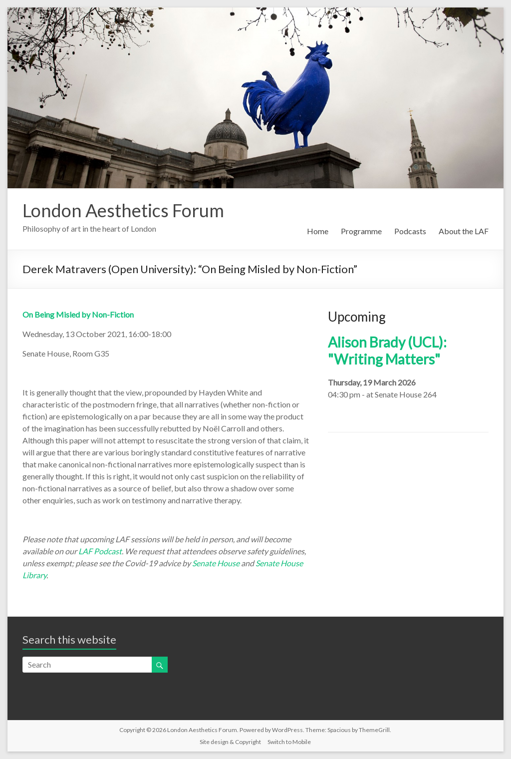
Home (317, 231)
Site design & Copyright (230, 742)
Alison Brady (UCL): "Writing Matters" (387, 351)
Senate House (216, 563)
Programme (361, 231)
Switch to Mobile (289, 742)
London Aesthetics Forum (123, 210)
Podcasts (410, 231)
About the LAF (464, 231)
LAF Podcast (100, 551)
